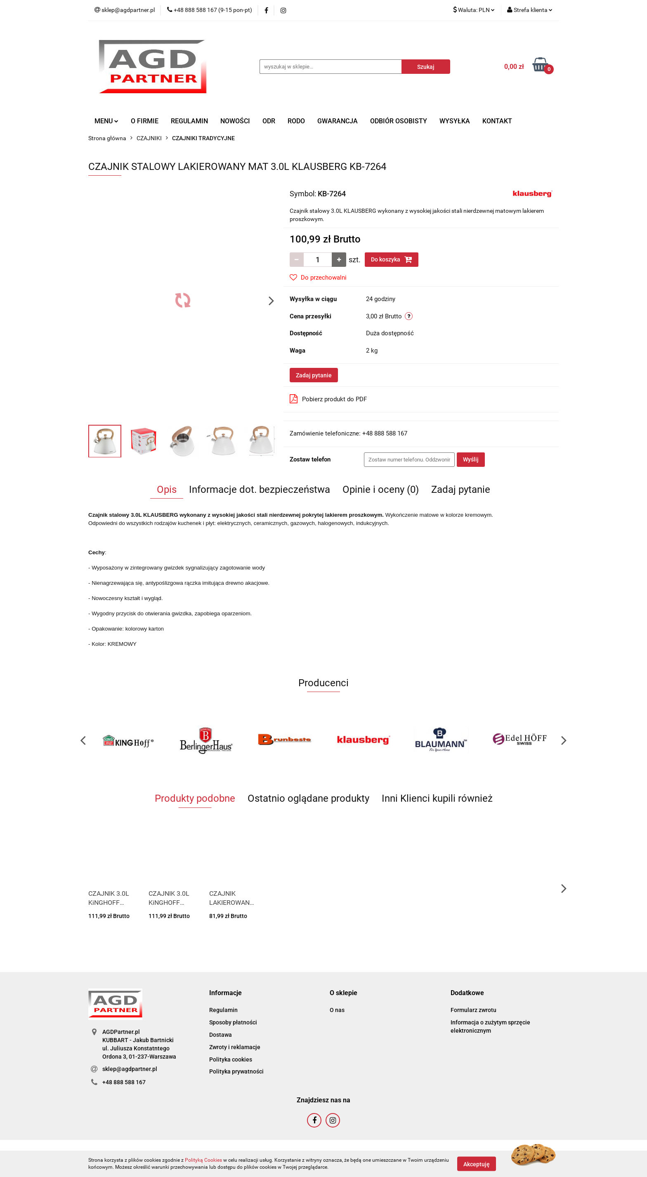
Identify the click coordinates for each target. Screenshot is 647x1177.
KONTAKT (497, 121)
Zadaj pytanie (314, 375)
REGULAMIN (189, 121)
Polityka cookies (230, 1059)
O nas (337, 1010)
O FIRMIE (144, 121)
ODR (268, 121)
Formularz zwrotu (473, 1010)
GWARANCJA (337, 121)
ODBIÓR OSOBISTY (398, 121)
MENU (106, 121)
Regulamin (223, 1010)
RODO (296, 121)
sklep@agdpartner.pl (129, 1069)
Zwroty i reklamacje (234, 1047)
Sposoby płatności (233, 1022)
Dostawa (220, 1034)
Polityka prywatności (236, 1071)
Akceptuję (476, 1164)
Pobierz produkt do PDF (328, 398)
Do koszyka (391, 259)
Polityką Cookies (203, 1160)
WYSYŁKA (454, 121)
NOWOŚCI (235, 121)
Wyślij (471, 459)
